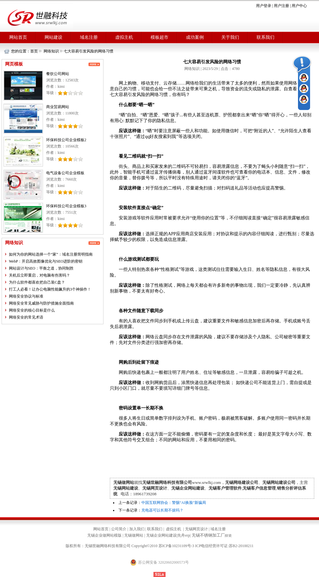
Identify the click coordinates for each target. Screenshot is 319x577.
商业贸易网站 (57, 107)
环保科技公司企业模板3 (66, 206)
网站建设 (53, 37)
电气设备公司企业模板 (65, 173)
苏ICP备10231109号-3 (176, 546)
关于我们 (230, 37)
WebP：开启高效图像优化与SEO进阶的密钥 (45, 261)
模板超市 (159, 37)
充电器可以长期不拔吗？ (162, 510)
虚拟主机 (124, 37)
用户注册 (281, 5)
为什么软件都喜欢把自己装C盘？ (37, 282)
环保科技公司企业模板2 (66, 140)
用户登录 (263, 5)
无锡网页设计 (196, 529)
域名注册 (89, 37)
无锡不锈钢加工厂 (208, 535)
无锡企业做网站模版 (104, 535)
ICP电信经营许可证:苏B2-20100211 (224, 546)
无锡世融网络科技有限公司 (108, 546)
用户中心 (299, 5)
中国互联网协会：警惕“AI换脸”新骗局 (173, 502)
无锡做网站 (133, 535)
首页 (34, 51)
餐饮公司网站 (57, 74)
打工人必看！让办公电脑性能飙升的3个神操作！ (50, 289)
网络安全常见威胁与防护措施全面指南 (41, 303)
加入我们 (137, 529)
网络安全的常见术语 (26, 317)
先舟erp (183, 535)
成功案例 (195, 37)
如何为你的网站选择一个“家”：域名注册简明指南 (51, 254)
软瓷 (228, 535)
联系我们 (265, 37)
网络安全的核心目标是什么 (32, 310)
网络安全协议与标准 (26, 296)
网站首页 (18, 37)
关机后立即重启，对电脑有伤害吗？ (39, 275)
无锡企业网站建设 (161, 535)
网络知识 (51, 51)
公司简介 (118, 529)
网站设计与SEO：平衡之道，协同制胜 (41, 268)
